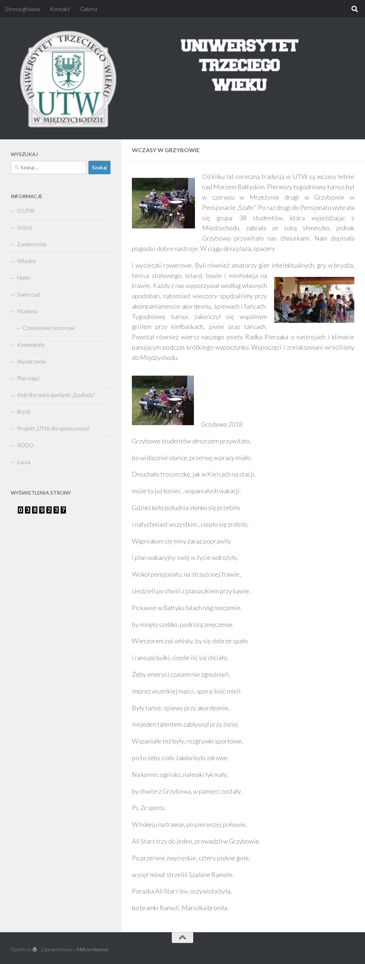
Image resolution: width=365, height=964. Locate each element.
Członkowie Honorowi (48, 328)
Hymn (23, 277)
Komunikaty (31, 344)
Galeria (88, 8)
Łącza (23, 462)
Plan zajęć (28, 378)
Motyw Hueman (93, 949)
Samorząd (28, 294)
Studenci (27, 311)
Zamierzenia (31, 244)
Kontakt (60, 8)
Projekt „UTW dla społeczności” (54, 428)
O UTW (26, 210)
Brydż (24, 411)
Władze (26, 261)
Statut (24, 227)
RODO (25, 445)
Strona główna (22, 8)
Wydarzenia (31, 361)
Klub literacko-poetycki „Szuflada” (56, 395)
